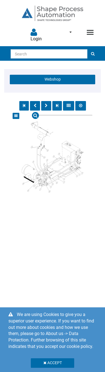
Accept (52, 363)
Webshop (53, 79)
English (70, 32)
